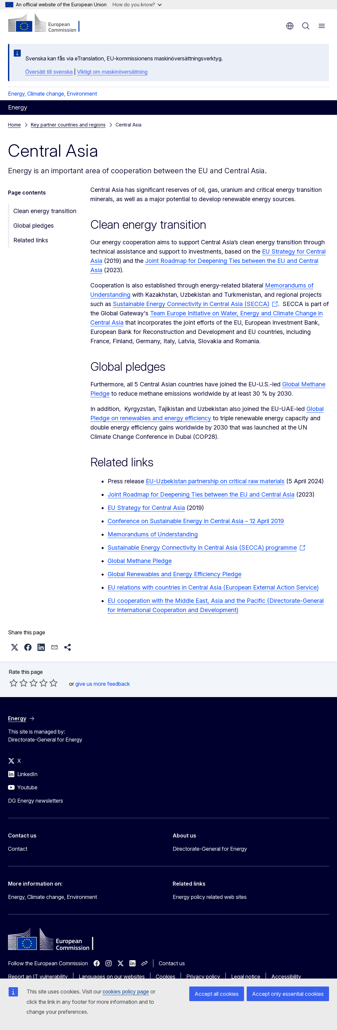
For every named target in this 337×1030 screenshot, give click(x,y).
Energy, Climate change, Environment (52, 93)
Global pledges (33, 225)
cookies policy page (126, 991)
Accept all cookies (217, 993)
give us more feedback (102, 683)
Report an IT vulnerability (38, 976)
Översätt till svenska (49, 72)
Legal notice (245, 976)
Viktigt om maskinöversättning (112, 72)
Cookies (165, 976)
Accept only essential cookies (288, 993)
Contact (17, 848)
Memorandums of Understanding (153, 534)
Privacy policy (203, 976)
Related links (30, 240)
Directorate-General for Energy (210, 848)
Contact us (172, 963)
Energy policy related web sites (210, 897)
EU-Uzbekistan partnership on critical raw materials (215, 481)
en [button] (290, 26)
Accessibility (286, 976)
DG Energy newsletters (35, 800)
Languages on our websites (112, 976)
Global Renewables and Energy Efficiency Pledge (174, 574)
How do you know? (137, 4)
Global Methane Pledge (140, 560)
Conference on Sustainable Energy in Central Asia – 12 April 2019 (196, 520)
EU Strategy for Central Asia (146, 507)
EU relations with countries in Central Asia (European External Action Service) (213, 587)
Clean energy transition (44, 210)
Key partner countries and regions (68, 124)
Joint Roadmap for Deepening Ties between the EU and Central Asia (201, 494)
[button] (14, 647)
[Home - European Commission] (48, 23)
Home (14, 124)
